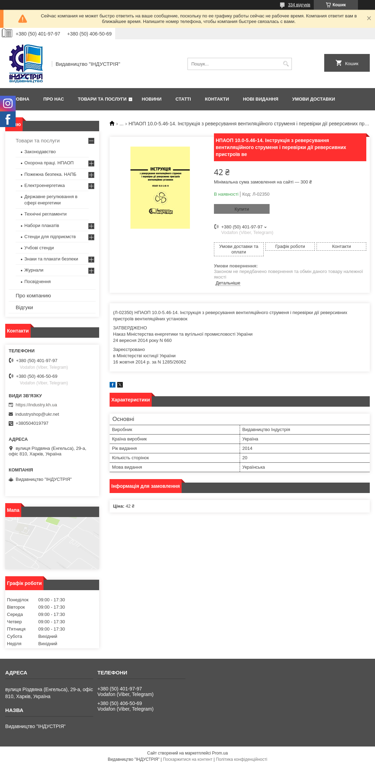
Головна (18, 99)
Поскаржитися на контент (187, 759)
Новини (152, 99)
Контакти (217, 99)
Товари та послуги (102, 99)
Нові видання (260, 99)
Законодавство (40, 151)
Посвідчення (37, 281)
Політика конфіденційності (242, 759)
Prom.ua (220, 753)
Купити (241, 209)
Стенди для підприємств (50, 236)
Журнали (33, 270)
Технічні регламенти (45, 214)
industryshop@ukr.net (37, 414)
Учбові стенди (39, 247)
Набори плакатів (41, 225)
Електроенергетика (44, 185)
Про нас (53, 99)
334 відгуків (299, 4)
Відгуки (24, 307)
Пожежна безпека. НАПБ (50, 174)
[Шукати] (286, 64)
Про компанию (33, 295)
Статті (183, 99)
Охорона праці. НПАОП (49, 162)
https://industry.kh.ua (36, 404)
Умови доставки (313, 99)
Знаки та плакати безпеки (51, 258)
